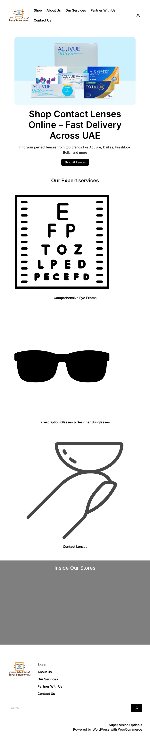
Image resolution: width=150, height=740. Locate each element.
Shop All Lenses (75, 162)
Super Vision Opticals (125, 725)
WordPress (101, 729)
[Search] (136, 708)
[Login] (138, 15)
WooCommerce (130, 729)
